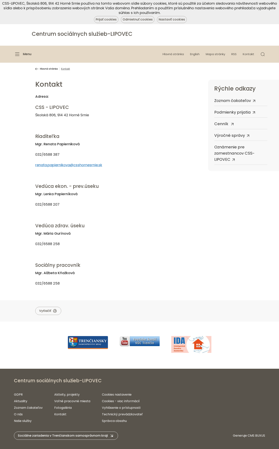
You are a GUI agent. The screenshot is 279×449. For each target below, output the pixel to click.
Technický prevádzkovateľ (122, 414)
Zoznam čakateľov (232, 100)
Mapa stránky (215, 54)
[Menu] (22, 54)
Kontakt (248, 54)
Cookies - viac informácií (121, 401)
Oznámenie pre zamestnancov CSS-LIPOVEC (234, 153)
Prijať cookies (106, 19)
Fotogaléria (63, 407)
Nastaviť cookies (172, 19)
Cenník (221, 124)
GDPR (18, 394)
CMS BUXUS (256, 435)
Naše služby (23, 421)
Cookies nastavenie (117, 394)
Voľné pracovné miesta (72, 401)
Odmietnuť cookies (138, 19)
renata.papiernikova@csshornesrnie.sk (68, 164)
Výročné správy (229, 135)
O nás (18, 414)
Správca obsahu (114, 421)
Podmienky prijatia (232, 112)
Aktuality (20, 401)
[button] (262, 54)
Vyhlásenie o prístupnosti (121, 407)
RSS (234, 54)
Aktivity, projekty (67, 394)
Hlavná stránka (173, 54)
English (195, 54)
